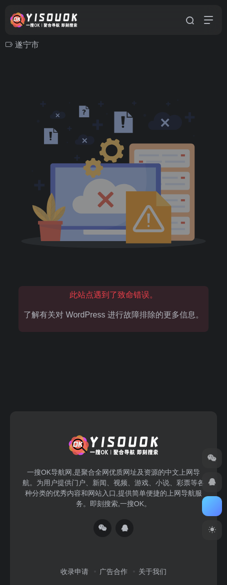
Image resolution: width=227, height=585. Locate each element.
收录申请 (74, 572)
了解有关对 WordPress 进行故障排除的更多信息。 (114, 314)
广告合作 (114, 572)
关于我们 (152, 572)
